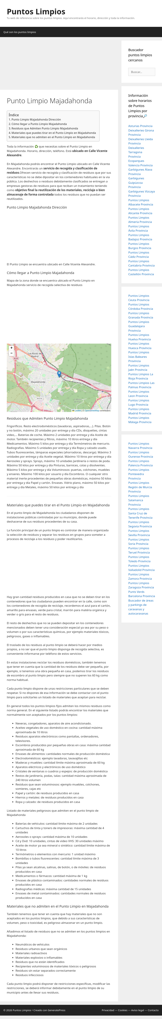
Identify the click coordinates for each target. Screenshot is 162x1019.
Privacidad (108, 1010)
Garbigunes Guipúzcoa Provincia (136, 182)
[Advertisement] (59, 64)
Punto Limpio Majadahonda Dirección (36, 119)
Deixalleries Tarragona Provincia (136, 152)
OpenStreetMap (92, 410)
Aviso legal (137, 1010)
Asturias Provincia (140, 126)
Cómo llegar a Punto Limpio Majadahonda (39, 124)
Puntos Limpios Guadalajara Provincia (138, 326)
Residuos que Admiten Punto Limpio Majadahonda (45, 128)
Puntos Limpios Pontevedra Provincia (138, 474)
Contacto (153, 1010)
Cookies (122, 1010)
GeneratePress (56, 1010)
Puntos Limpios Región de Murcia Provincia (140, 487)
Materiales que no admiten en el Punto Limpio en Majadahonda (53, 137)
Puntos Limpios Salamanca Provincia (138, 500)
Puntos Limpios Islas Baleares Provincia (138, 356)
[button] (59, 374)
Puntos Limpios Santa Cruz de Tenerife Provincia (140, 513)
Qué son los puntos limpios (19, 32)
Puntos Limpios (36, 11)
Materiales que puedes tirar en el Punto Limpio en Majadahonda (54, 133)
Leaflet (76, 410)
